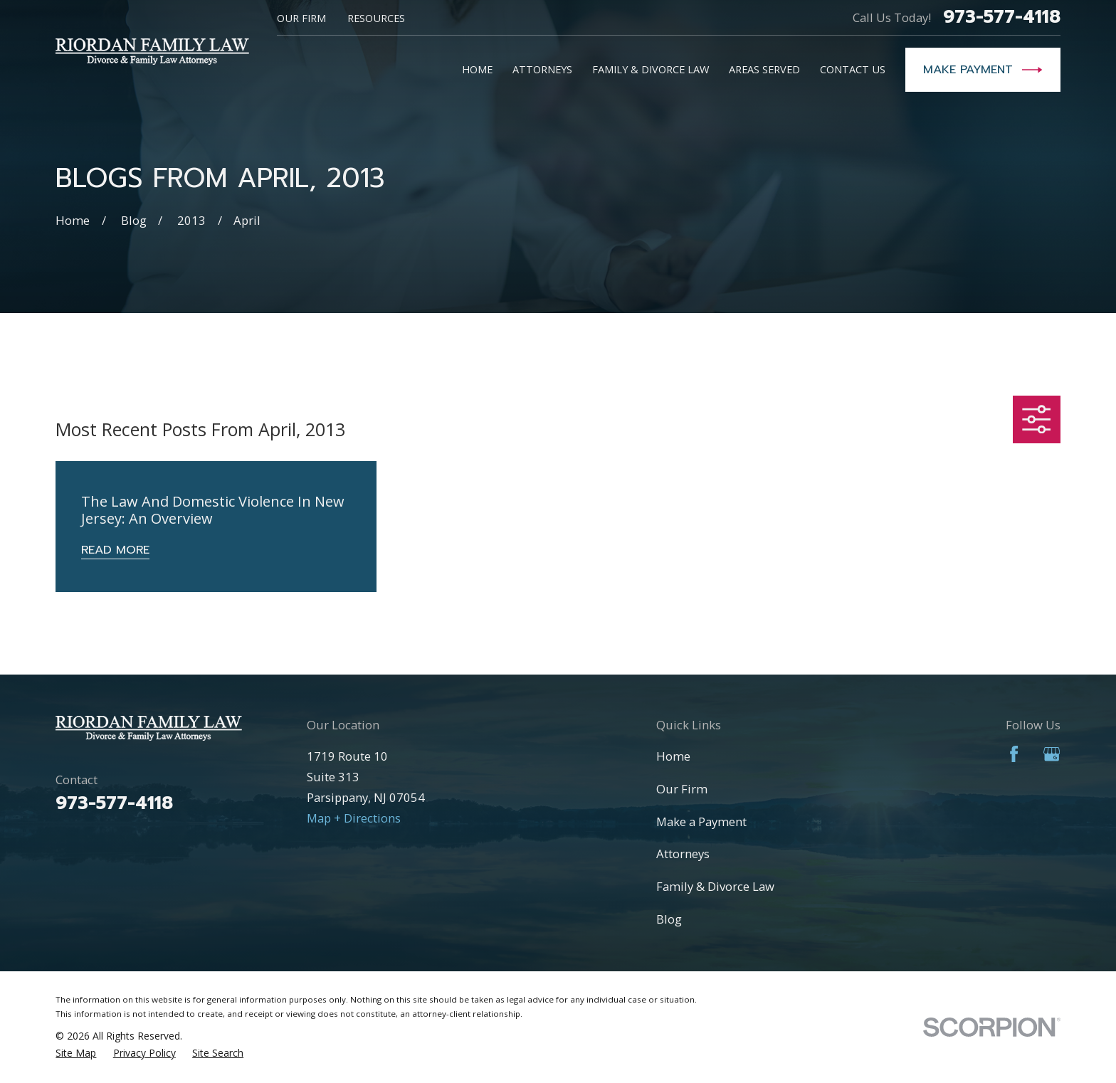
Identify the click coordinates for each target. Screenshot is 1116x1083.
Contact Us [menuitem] (852, 69)
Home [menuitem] (477, 69)
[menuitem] (76, 1053)
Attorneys (683, 853)
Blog (669, 919)
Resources (376, 18)
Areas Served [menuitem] (764, 69)
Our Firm (301, 18)
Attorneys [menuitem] (542, 69)
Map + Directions (354, 818)
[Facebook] (1014, 754)
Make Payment (983, 70)
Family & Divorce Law (715, 886)
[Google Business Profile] (1051, 754)
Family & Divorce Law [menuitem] (650, 69)
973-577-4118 (1001, 17)
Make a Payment (701, 821)
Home (673, 756)
